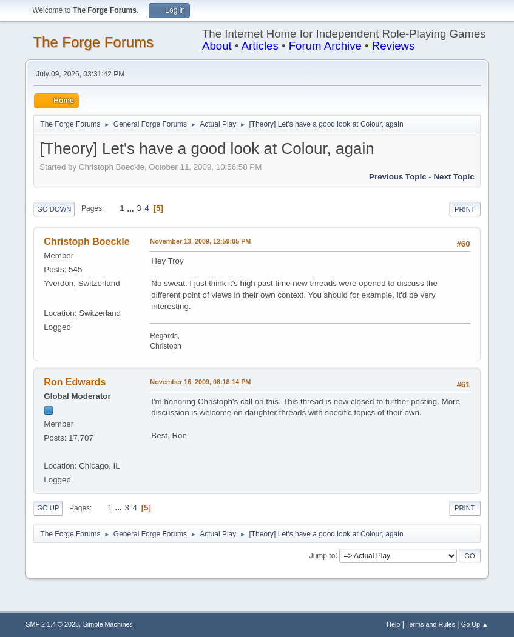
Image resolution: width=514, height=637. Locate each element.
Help (393, 624)
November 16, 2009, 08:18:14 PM (200, 381)
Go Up (48, 508)
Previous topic (398, 176)
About (217, 45)
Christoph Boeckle (86, 241)
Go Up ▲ (475, 624)
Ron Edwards (75, 382)
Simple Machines (108, 624)
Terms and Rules (430, 624)
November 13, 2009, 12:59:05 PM (200, 241)
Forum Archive (325, 45)
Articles (260, 45)
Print (465, 209)
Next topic (453, 176)
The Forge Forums (93, 42)
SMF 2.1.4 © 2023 (52, 624)
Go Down (54, 209)
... (131, 208)
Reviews (393, 45)
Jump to (322, 555)
